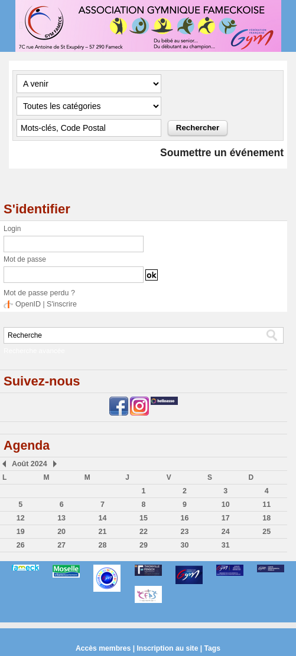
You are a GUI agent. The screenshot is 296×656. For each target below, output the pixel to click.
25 (267, 531)
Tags (211, 648)
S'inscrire (59, 304)
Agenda (27, 444)
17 (225, 517)
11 (267, 504)
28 (102, 544)
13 (61, 517)
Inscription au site (167, 648)
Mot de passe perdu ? (38, 293)
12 (20, 517)
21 (102, 531)
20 (61, 531)
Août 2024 (28, 463)
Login (12, 229)
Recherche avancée (32, 350)
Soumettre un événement (220, 153)
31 (225, 544)
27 (61, 544)
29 (143, 544)
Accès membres (104, 648)
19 (20, 531)
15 (143, 517)
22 (143, 531)
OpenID (27, 304)
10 (225, 504)
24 (225, 531)
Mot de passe (25, 259)
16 (184, 517)
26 (20, 544)
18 (267, 517)
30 (184, 544)
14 (102, 517)
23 (184, 531)
